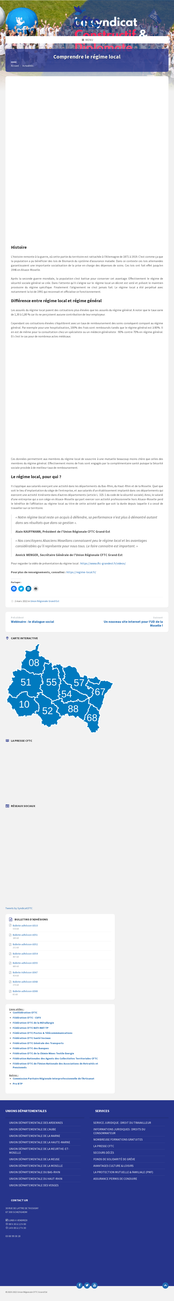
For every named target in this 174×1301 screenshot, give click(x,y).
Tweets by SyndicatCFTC (18, 908)
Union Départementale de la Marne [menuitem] (34, 1136)
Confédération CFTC (25, 1012)
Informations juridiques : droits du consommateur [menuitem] (119, 1131)
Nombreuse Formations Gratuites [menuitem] (118, 1139)
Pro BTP (18, 1083)
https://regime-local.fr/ (81, 572)
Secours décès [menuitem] (103, 1152)
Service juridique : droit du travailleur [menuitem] (122, 1122)
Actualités (27, 65)
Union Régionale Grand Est (44, 601)
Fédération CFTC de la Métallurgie (33, 1022)
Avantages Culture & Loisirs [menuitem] (113, 1166)
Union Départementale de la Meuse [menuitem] (34, 1159)
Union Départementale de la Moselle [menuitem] (36, 1166)
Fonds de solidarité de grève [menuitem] (114, 1159)
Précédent (17, 617)
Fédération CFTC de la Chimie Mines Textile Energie (43, 1053)
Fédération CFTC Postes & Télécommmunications (42, 1033)
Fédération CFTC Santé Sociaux (32, 1038)
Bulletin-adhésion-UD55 (25, 963)
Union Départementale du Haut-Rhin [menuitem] (35, 1178)
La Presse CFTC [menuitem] (103, 1146)
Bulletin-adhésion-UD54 (25, 953)
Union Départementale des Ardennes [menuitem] (36, 1122)
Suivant (158, 617)
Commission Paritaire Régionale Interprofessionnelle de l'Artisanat (53, 1078)
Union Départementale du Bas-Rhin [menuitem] (34, 1172)
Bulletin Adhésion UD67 (25, 972)
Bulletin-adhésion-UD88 (25, 991)
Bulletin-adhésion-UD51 (25, 934)
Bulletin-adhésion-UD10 (25, 925)
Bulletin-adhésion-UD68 (25, 981)
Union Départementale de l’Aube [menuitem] (32, 1129)
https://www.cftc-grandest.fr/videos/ (103, 563)
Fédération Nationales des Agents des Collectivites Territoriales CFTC (55, 1058)
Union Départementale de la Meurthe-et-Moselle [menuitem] (39, 1150)
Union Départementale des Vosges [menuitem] (34, 1185)
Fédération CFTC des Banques (31, 1048)
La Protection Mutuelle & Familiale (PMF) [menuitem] (123, 1172)
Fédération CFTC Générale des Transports (38, 1043)
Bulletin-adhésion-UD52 (25, 944)
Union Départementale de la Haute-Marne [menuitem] (39, 1142)
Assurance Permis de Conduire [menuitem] (115, 1178)
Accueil (15, 65)
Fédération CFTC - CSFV (27, 1017)
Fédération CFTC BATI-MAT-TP (31, 1027)
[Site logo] (87, 29)
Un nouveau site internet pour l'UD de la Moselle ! (133, 623)
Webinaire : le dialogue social (32, 621)
